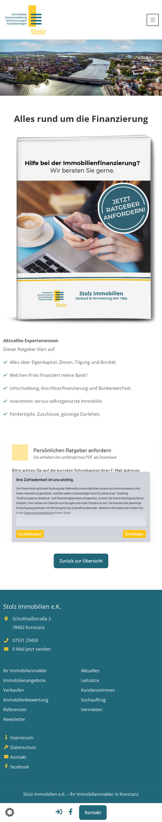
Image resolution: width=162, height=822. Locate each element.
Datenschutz (19, 747)
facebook (16, 767)
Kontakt (93, 813)
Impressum (18, 738)
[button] (9, 812)
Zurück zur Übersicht (81, 561)
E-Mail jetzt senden (27, 649)
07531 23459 (20, 640)
